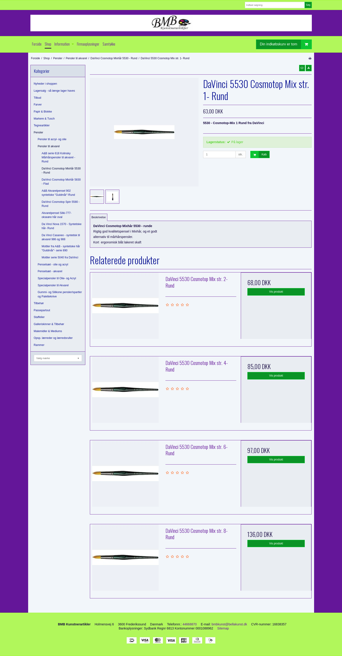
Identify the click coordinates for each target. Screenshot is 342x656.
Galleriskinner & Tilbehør (49, 324)
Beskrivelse (98, 217)
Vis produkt (276, 291)
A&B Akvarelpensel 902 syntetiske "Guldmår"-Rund (58, 192)
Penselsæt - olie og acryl (53, 264)
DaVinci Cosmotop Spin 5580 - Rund (61, 204)
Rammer (39, 345)
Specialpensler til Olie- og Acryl (57, 278)
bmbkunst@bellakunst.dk (229, 624)
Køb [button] (259, 154)
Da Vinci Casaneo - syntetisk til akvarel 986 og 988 (61, 237)
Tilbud (37, 97)
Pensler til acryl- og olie (52, 139)
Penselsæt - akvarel (50, 271)
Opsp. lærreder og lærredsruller (53, 338)
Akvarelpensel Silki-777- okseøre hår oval (56, 215)
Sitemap (223, 628)
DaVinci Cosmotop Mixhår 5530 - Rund (61, 170)
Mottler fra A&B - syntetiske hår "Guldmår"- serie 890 (61, 248)
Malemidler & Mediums (48, 331)
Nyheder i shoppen (45, 83)
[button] (302, 68)
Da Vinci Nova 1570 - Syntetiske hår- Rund (61, 226)
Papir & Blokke (43, 111)
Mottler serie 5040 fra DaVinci (60, 257)
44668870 (190, 624)
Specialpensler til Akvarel (53, 285)
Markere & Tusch (44, 118)
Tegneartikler (42, 125)
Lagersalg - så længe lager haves (54, 90)
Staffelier (39, 317)
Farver (38, 104)
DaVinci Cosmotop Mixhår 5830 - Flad (61, 181)
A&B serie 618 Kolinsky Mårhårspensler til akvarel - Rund (58, 157)
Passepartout (42, 310)
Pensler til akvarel (49, 146)
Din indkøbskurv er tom (286, 44)
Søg (308, 4)
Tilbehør (39, 303)
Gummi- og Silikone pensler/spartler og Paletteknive (60, 294)
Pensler (38, 132)
